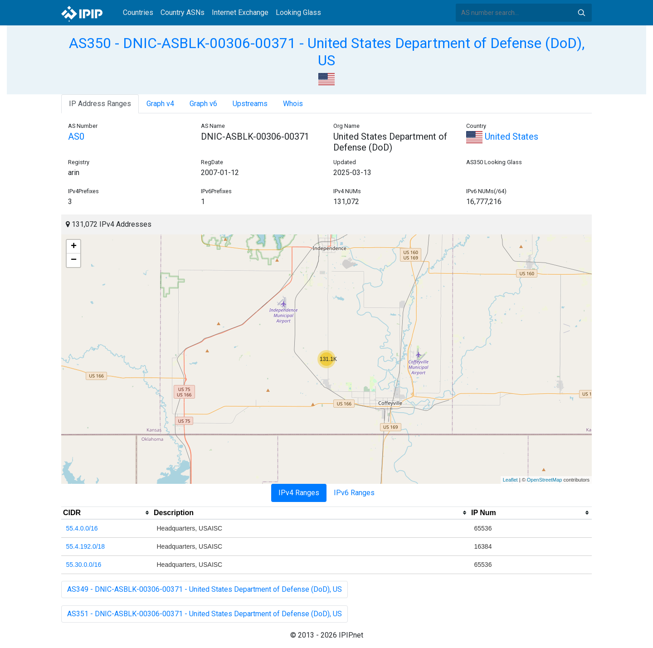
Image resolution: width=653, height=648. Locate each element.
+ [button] (74, 246)
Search (581, 13)
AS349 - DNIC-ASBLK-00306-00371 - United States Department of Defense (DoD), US (204, 589)
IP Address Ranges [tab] (100, 103)
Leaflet (510, 479)
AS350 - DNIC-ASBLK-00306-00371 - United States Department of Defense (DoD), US (327, 51)
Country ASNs (183, 12)
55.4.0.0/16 (82, 528)
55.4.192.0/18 (85, 546)
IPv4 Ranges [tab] (298, 492)
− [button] (74, 260)
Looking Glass (298, 12)
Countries (138, 12)
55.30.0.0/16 (84, 564)
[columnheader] (106, 513)
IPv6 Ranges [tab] (354, 492)
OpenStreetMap (544, 479)
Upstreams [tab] (250, 103)
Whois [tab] (293, 103)
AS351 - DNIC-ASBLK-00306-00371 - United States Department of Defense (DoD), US (204, 613)
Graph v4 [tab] (160, 103)
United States (502, 136)
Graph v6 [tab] (203, 103)
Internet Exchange (240, 12)
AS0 (76, 136)
